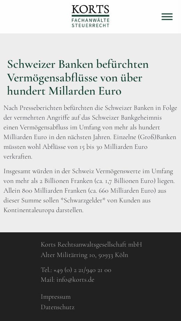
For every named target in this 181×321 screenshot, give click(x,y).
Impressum (56, 296)
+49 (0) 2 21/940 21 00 (82, 270)
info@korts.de (75, 279)
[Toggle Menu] (167, 16)
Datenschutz (57, 307)
